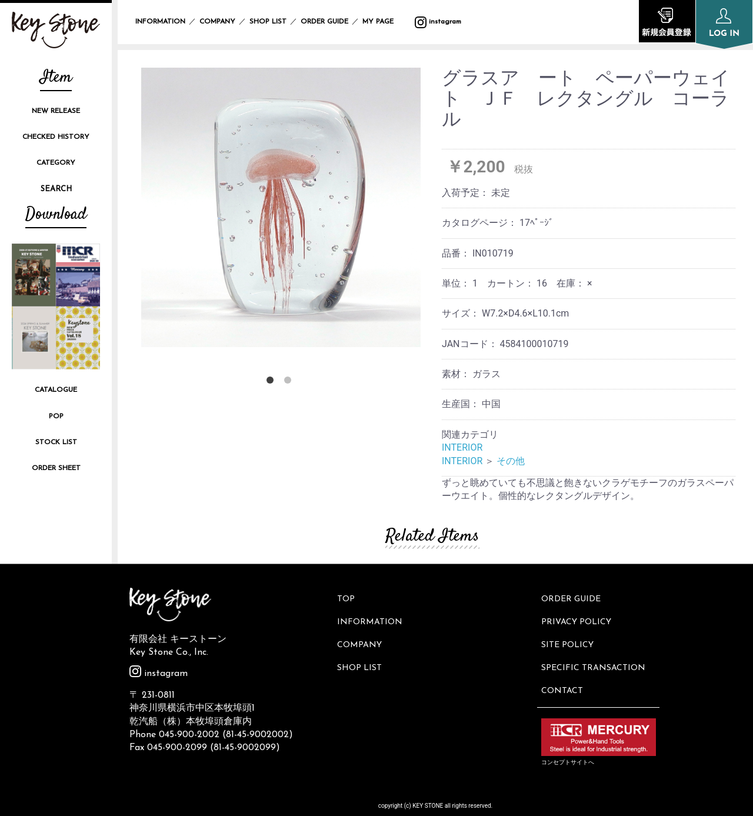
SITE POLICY (569, 636)
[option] (281, 207)
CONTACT (564, 676)
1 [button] (272, 382)
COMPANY (217, 21)
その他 (511, 461)
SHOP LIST (267, 21)
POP (56, 416)
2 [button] (290, 382)
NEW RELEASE (56, 111)
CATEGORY (55, 162)
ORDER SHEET (56, 468)
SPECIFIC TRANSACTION (595, 656)
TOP (348, 597)
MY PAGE (385, 21)
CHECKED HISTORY (55, 137)
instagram (438, 21)
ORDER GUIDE (324, 21)
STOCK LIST (56, 442)
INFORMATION (160, 21)
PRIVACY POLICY (578, 616)
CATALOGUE (56, 390)
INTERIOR (462, 447)
